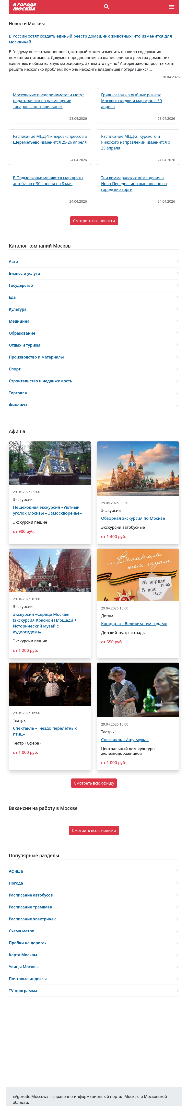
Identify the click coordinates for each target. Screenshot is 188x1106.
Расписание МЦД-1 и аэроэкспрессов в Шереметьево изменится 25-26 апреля (50, 139)
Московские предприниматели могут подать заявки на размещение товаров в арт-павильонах (48, 100)
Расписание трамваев (30, 907)
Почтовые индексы (28, 978)
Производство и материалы (36, 357)
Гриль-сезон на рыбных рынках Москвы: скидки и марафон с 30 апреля (131, 100)
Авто (13, 261)
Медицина (19, 321)
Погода (16, 883)
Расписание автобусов (31, 895)
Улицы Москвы (24, 966)
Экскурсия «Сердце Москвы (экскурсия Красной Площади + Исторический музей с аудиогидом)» (45, 623)
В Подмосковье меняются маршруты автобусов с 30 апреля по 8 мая (48, 180)
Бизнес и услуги (24, 273)
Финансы (18, 405)
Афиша (16, 871)
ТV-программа (23, 990)
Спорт (15, 369)
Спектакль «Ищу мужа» (125, 739)
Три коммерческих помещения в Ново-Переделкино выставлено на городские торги (134, 183)
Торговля (18, 393)
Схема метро (21, 931)
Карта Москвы (23, 954)
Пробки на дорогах (28, 943)
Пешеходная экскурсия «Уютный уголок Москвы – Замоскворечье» (47, 510)
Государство (21, 285)
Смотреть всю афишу (94, 783)
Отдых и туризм (24, 345)
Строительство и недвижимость (40, 381)
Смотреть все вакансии (94, 830)
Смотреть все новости (94, 220)
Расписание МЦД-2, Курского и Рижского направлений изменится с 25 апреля (135, 142)
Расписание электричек (32, 919)
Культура (17, 309)
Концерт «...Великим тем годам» (134, 623)
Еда (12, 297)
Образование (22, 333)
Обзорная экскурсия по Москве (133, 518)
